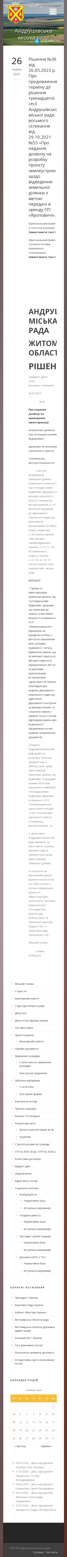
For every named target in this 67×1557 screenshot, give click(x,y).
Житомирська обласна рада (32, 1319)
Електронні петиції (26, 1101)
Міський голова (24, 984)
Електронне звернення (33, 1073)
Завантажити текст (42, 232)
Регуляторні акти (25, 1123)
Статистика (26, 1086)
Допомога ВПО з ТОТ (32, 1257)
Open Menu (53, 11)
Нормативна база (34, 1200)
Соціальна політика (26, 1188)
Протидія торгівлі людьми (35, 1236)
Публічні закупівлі (25, 1108)
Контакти (52, 1552)
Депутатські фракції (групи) (31, 1020)
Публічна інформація (27, 1080)
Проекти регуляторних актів (36, 1129)
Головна (38, 1552)
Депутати (20, 1013)
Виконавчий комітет (27, 998)
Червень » (47, 1446)
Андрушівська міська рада (33, 34)
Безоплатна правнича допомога (34, 1352)
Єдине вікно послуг (26, 1181)
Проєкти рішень (24, 1035)
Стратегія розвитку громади (32, 1144)
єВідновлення (23, 1173)
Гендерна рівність (30, 1215)
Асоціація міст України (28, 1338)
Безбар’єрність (28, 1194)
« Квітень (20, 1446)
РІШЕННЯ (25, 1137)
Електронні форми (30, 1094)
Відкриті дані (22, 1166)
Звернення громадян (27, 1056)
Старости (20, 991)
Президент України (26, 1297)
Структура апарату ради (29, 1006)
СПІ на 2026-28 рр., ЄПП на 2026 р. (35, 1151)
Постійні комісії (24, 1027)
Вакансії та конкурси (27, 1116)
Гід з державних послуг (29, 1345)
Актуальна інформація (37, 1208)
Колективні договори (28, 1159)
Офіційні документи (26, 1048)
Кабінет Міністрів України (30, 1312)
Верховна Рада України (29, 1305)
